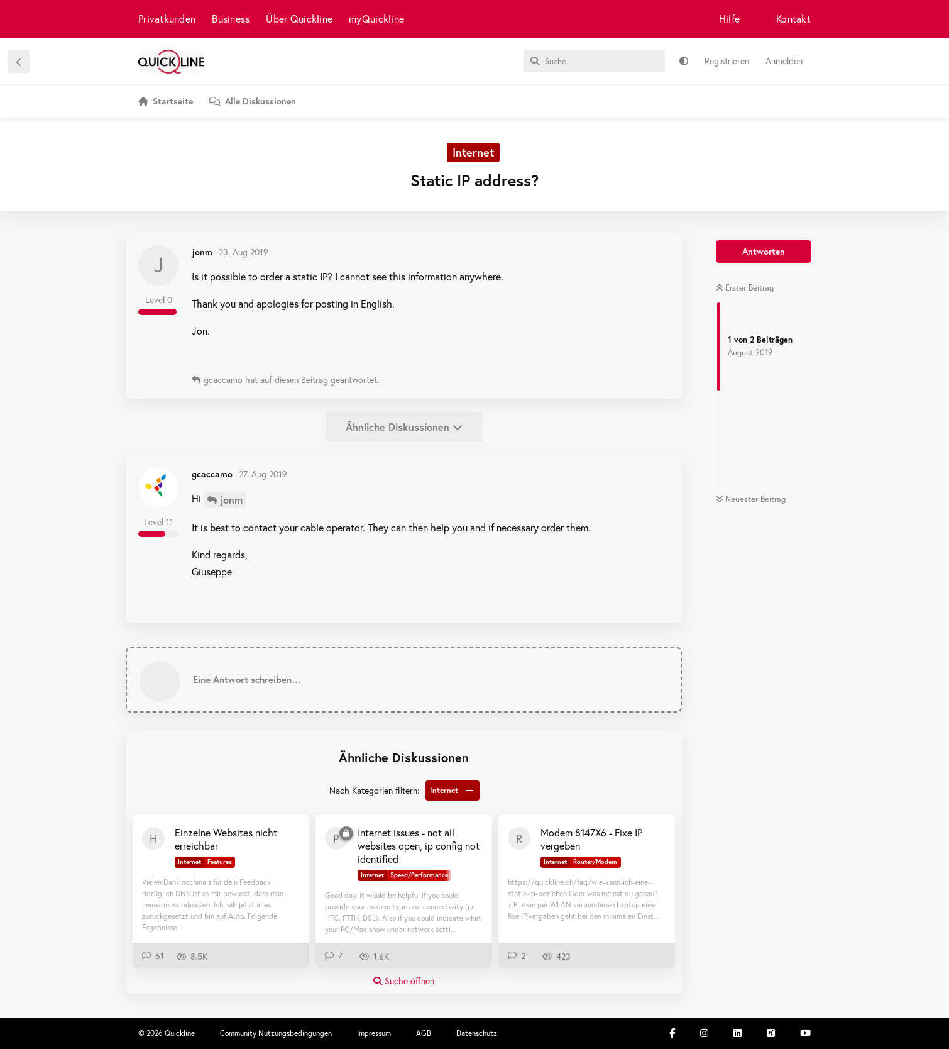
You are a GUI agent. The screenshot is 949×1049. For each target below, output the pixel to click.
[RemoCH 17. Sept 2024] (519, 838)
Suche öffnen (403, 981)
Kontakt (793, 18)
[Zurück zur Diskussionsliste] (19, 61)
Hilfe (729, 18)
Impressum (374, 1033)
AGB (423, 1033)
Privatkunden (166, 18)
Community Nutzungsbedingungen (276, 1033)
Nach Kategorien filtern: (374, 790)
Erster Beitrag (745, 287)
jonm (231, 499)
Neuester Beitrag (751, 499)
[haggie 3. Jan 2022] (153, 838)
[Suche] (594, 61)
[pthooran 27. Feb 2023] (336, 838)
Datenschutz (476, 1033)
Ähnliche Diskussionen (404, 426)
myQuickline (376, 18)
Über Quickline (299, 18)
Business (231, 18)
